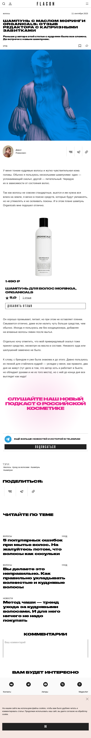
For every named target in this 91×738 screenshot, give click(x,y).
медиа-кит (83, 692)
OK (45, 726)
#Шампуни (8, 470)
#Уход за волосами (21, 467)
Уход (5, 46)
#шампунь (35, 467)
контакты (7, 692)
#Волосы (7, 467)
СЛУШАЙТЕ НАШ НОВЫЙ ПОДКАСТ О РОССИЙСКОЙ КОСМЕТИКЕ (45, 404)
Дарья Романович (21, 151)
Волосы (6, 13)
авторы (45, 692)
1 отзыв (27, 297)
